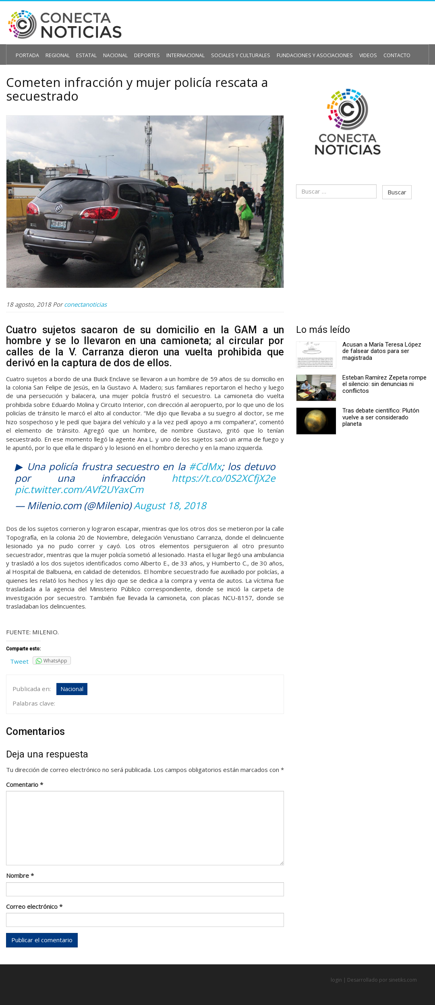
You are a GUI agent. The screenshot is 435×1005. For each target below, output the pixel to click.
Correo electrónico (34, 903)
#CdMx (205, 465)
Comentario (24, 780)
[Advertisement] (362, 258)
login (336, 977)
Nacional (108, 51)
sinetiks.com (403, 977)
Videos (336, 51)
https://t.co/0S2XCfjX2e (223, 476)
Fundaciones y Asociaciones (288, 51)
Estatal (81, 51)
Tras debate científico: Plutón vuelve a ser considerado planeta (380, 413)
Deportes (136, 51)
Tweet (19, 660)
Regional (54, 51)
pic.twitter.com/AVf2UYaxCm (79, 488)
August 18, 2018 (170, 504)
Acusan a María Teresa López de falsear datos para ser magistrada (381, 347)
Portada (26, 51)
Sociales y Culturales (221, 51)
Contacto (362, 51)
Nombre (20, 872)
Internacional (171, 51)
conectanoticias (85, 303)
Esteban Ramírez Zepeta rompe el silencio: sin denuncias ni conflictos (384, 380)
